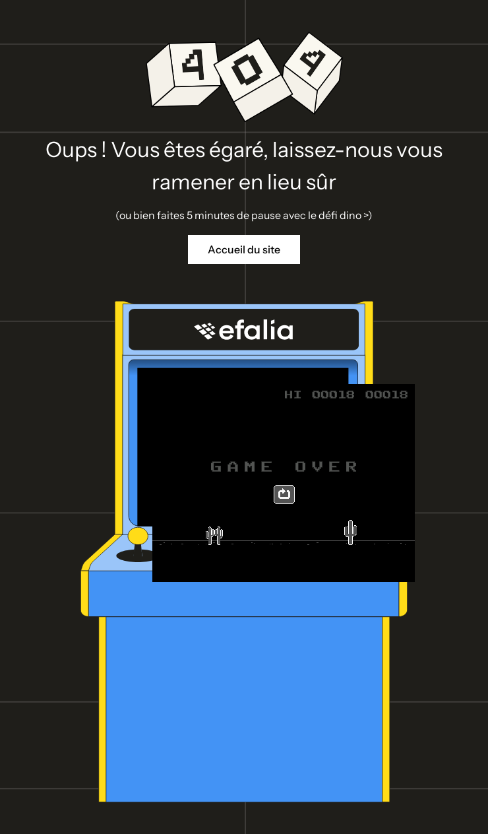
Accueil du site (244, 249)
